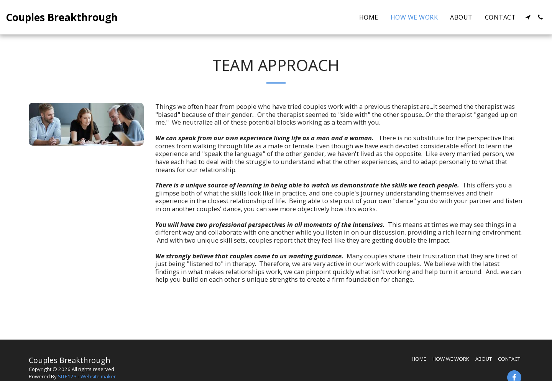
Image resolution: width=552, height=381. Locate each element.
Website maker (98, 376)
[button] (528, 17)
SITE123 (67, 376)
